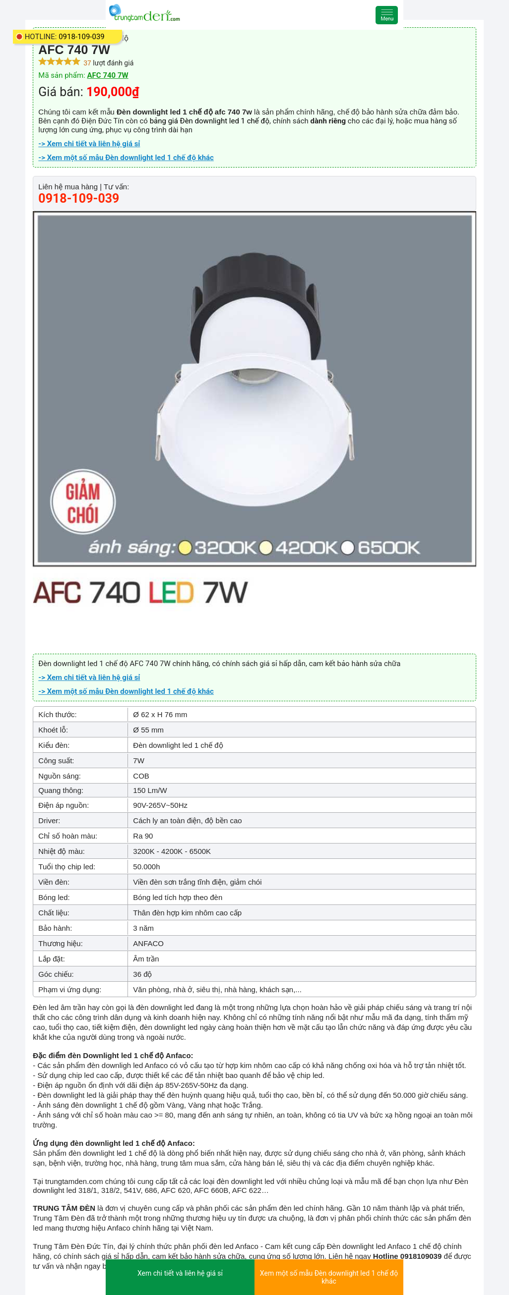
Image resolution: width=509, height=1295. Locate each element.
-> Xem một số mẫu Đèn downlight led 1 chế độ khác (126, 157)
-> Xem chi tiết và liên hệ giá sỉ (89, 143)
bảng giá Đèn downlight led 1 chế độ (209, 120)
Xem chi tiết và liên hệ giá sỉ (180, 1273)
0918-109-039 (82, 36)
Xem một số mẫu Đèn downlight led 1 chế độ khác (329, 1277)
